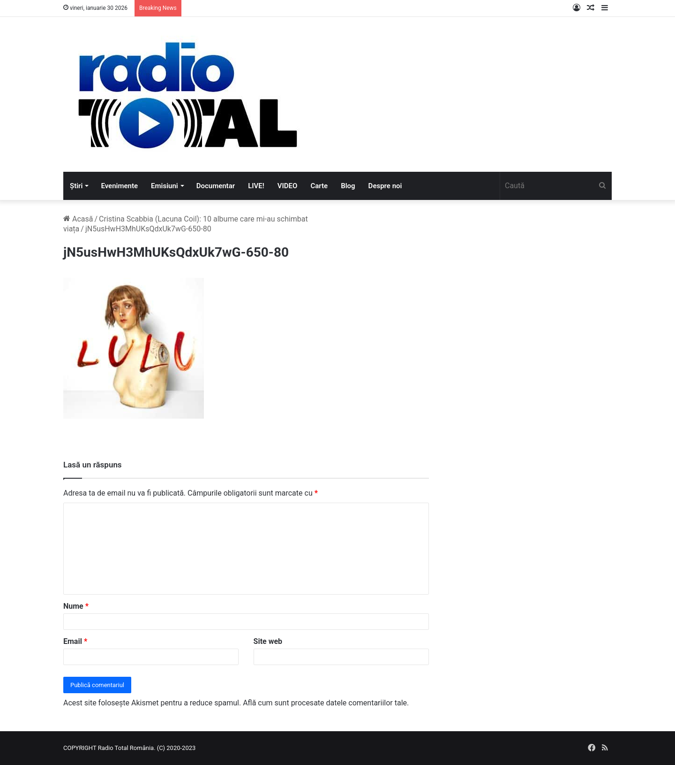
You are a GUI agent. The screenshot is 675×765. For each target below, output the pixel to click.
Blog (348, 186)
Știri (76, 186)
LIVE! (256, 186)
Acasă (78, 218)
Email (75, 641)
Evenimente (119, 186)
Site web (268, 641)
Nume (76, 606)
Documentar (215, 186)
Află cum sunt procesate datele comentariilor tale (325, 702)
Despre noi (385, 186)
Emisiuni (164, 186)
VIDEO (288, 186)
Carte (319, 186)
